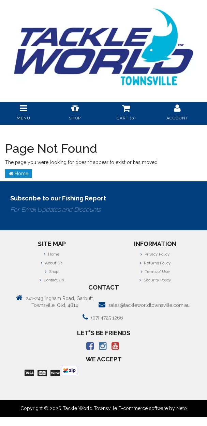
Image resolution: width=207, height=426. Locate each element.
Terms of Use (155, 271)
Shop (51, 271)
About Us (51, 263)
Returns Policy (155, 263)
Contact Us (52, 280)
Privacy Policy (155, 254)
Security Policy (155, 280)
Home (18, 173)
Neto (181, 408)
